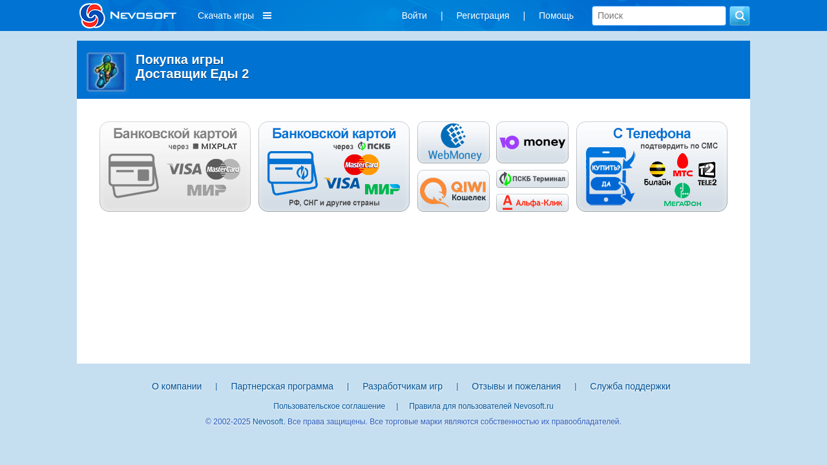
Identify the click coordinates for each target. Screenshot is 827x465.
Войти (414, 15)
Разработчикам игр (402, 386)
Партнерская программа (282, 386)
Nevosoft (268, 421)
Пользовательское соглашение (329, 406)
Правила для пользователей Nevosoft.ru (481, 406)
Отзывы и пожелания (516, 386)
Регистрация (483, 15)
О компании (177, 386)
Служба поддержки (630, 386)
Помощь (556, 15)
